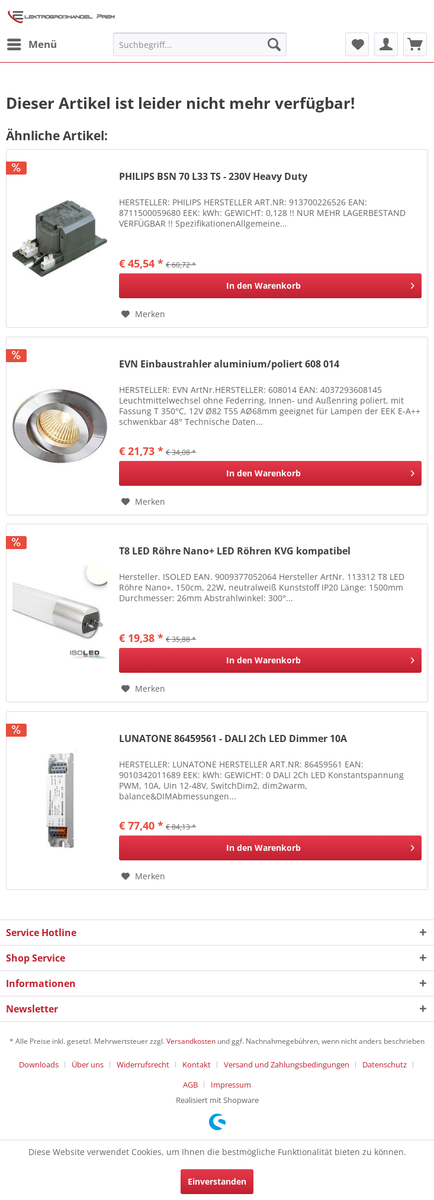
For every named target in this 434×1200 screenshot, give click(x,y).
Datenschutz (384, 1064)
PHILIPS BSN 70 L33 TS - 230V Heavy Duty (213, 176)
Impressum (231, 1084)
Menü (32, 43)
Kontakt (196, 1064)
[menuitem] (31, 44)
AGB (190, 1084)
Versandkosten (191, 1041)
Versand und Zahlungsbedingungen (286, 1064)
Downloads (39, 1064)
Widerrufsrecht (143, 1064)
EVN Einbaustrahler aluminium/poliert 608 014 (229, 364)
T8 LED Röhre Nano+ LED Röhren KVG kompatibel (235, 551)
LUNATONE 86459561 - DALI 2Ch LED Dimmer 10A (233, 739)
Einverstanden (217, 1181)
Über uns (88, 1064)
